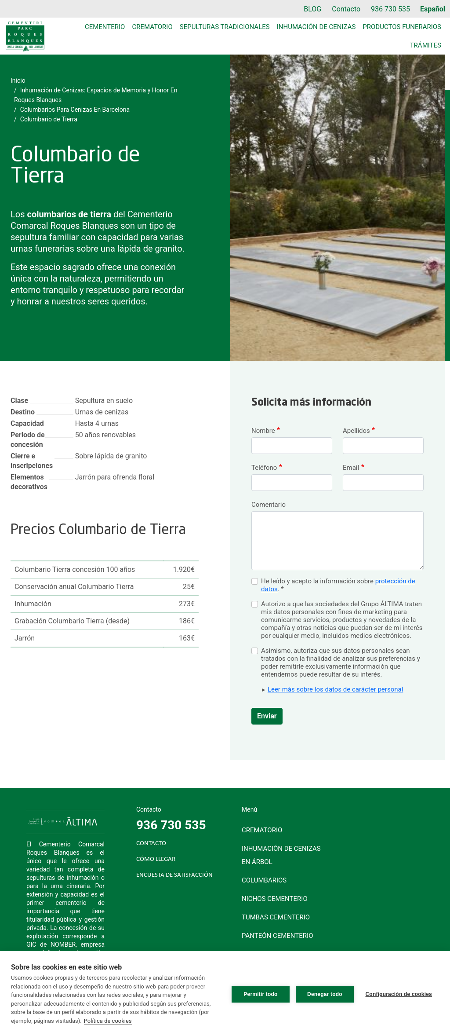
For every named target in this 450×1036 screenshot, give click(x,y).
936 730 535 (390, 9)
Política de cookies (108, 1021)
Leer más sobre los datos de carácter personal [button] (335, 689)
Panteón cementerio (277, 936)
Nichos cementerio (275, 899)
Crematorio (152, 27)
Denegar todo (323, 994)
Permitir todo (259, 994)
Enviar (267, 716)
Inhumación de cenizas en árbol (281, 855)
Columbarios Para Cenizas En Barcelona (75, 109)
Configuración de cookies (399, 994)
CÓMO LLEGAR (155, 859)
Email (351, 468)
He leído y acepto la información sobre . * (338, 585)
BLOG (312, 9)
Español (432, 9)
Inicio (18, 80)
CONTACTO (151, 843)
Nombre (263, 431)
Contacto (346, 9)
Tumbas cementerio (276, 917)
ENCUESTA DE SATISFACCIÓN (174, 875)
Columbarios (264, 880)
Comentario (268, 505)
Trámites (425, 45)
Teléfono (264, 468)
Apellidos (356, 431)
